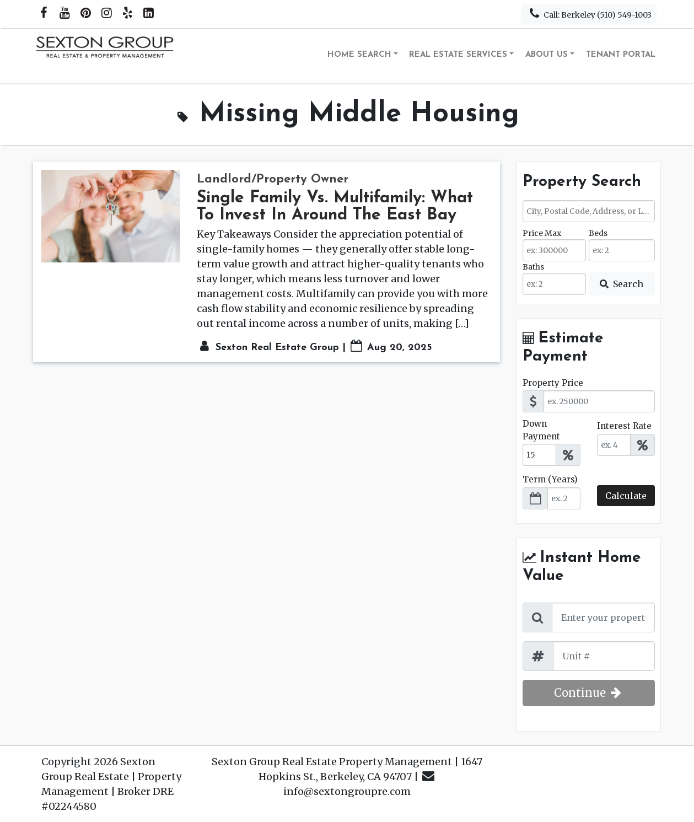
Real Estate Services (458, 55)
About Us (546, 55)
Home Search (359, 55)
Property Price (553, 383)
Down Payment (541, 430)
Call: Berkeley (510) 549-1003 (589, 13)
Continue (589, 693)
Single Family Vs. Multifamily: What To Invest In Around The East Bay (335, 207)
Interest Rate (624, 426)
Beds (598, 233)
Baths (533, 267)
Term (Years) (550, 479)
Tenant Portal (620, 55)
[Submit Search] (622, 284)
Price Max (542, 233)
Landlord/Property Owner (272, 179)
